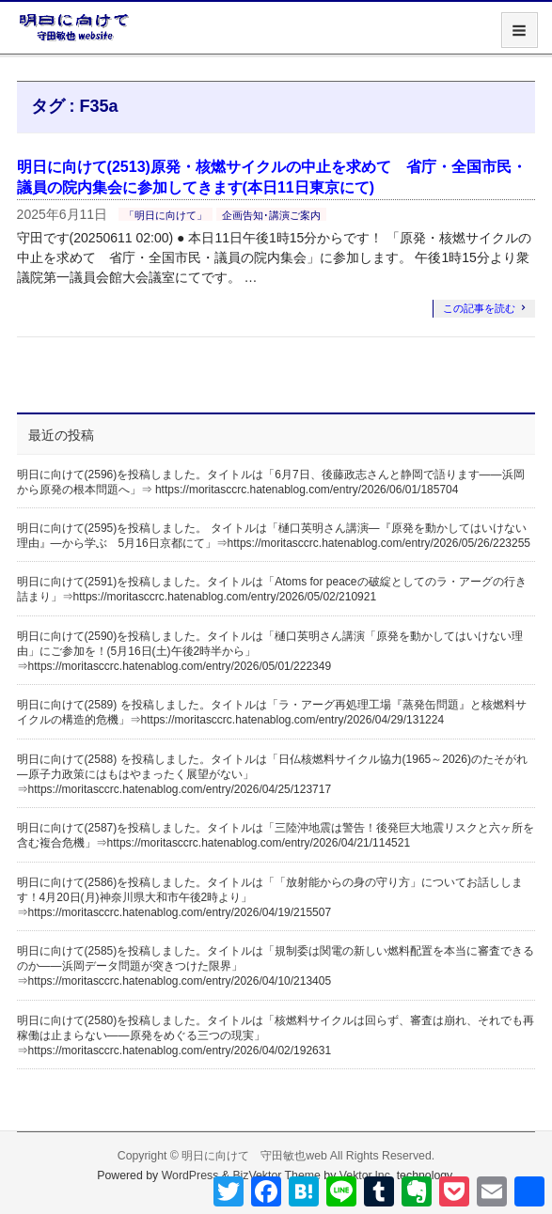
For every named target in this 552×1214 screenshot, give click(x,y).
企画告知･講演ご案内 (271, 215)
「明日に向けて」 (165, 215)
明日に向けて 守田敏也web (254, 1155)
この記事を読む (479, 308)
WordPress (190, 1175)
